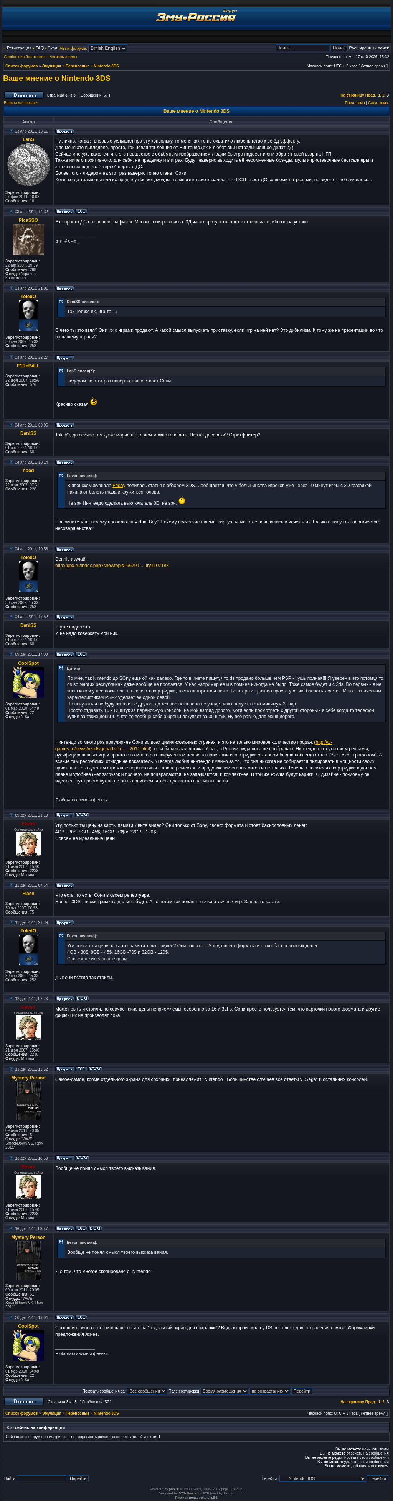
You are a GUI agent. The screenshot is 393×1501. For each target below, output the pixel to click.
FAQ (39, 48)
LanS (28, 139)
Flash (28, 893)
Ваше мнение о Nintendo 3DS (57, 78)
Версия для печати (21, 103)
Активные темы (63, 57)
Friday (118, 485)
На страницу (352, 95)
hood (28, 470)
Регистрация (19, 48)
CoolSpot (28, 663)
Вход (52, 48)
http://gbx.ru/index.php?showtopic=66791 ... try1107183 (112, 565)
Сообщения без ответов (25, 57)
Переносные (77, 66)
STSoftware (187, 1493)
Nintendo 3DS (106, 66)
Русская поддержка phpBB (196, 1497)
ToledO (28, 296)
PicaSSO (28, 220)
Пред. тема (355, 103)
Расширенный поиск (369, 48)
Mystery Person (28, 1078)
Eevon (28, 824)
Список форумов (21, 66)
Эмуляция (51, 66)
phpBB (174, 1489)
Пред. (370, 95)
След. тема (378, 103)
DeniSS (28, 433)
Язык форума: (73, 48)
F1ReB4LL (28, 366)
